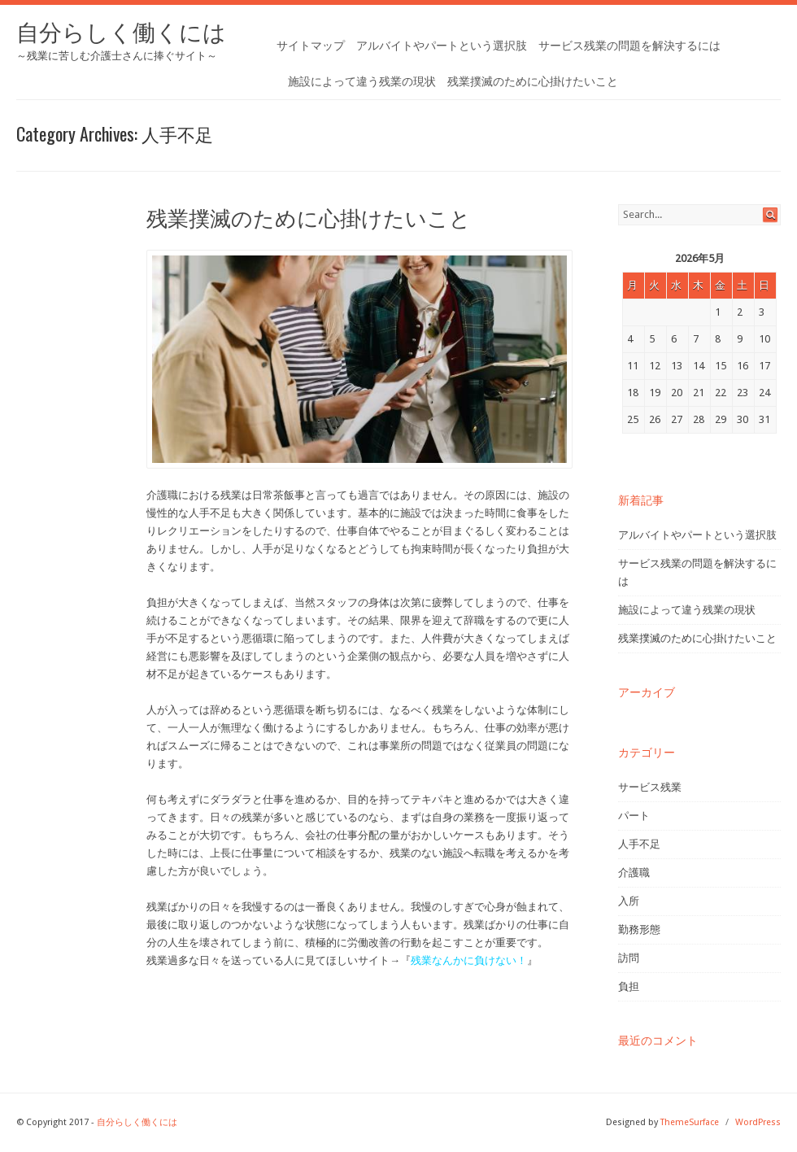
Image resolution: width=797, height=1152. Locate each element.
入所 (628, 901)
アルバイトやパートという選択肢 (441, 45)
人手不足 (639, 844)
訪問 (628, 958)
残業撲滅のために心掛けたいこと (532, 81)
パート (634, 815)
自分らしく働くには (121, 33)
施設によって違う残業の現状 (362, 81)
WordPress (758, 1122)
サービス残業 (650, 787)
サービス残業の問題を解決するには (629, 45)
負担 (628, 986)
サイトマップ (311, 45)
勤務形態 (639, 929)
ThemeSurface (689, 1122)
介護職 (634, 872)
